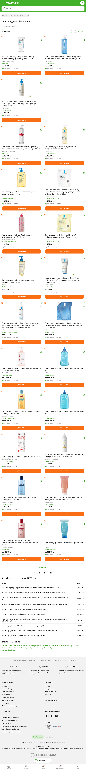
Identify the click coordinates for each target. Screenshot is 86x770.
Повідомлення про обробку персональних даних (51, 742)
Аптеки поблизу (7, 689)
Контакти (48, 694)
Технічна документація (9, 720)
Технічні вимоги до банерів (10, 729)
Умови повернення (8, 700)
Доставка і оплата (8, 697)
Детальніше (38, 674)
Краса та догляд (19, 15)
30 (51, 573)
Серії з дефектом (7, 694)
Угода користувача (26, 742)
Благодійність (49, 689)
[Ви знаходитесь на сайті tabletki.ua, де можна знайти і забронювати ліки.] (11, 3)
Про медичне (6, 703)
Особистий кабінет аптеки (10, 718)
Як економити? (7, 686)
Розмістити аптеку (8, 715)
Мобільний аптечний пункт (10, 706)
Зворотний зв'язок (51, 692)
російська (49, 737)
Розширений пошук (8, 692)
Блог (46, 697)
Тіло (27, 15)
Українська (37, 737)
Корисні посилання (51, 700)
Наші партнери (6, 723)
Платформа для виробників (11, 732)
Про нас (47, 686)
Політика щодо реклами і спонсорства (14, 726)
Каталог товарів (7, 15)
